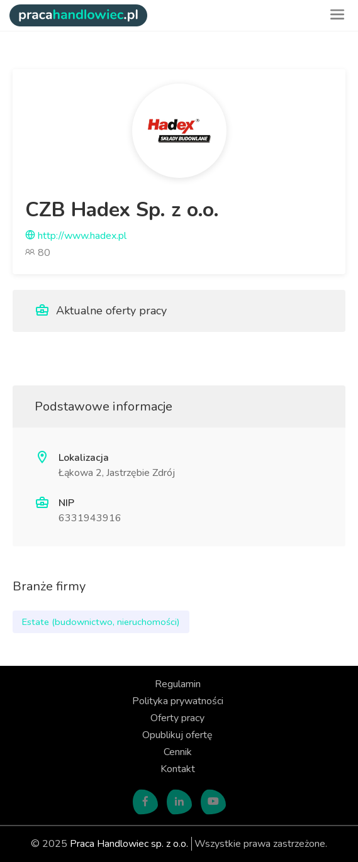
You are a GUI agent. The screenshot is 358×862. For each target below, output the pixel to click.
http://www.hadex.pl (75, 236)
